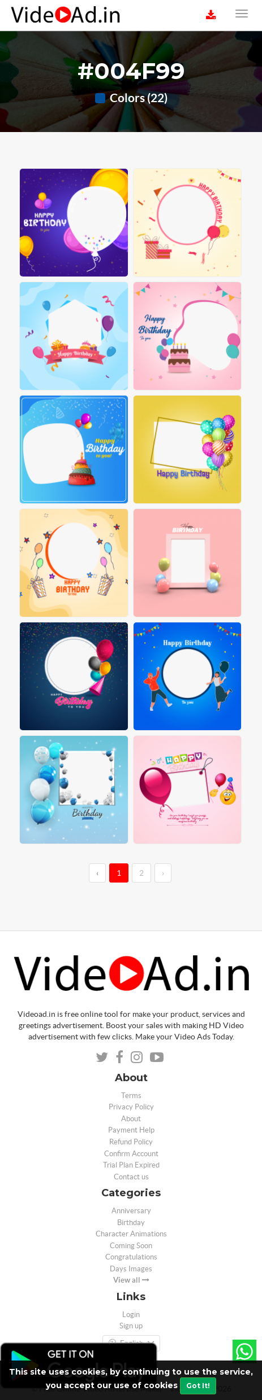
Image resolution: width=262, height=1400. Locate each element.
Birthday (131, 1222)
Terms (131, 1095)
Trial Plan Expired (131, 1165)
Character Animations (131, 1234)
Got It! (198, 1385)
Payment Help (131, 1130)
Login (131, 1314)
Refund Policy (131, 1142)
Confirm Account (131, 1153)
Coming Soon (131, 1245)
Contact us (131, 1177)
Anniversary (131, 1210)
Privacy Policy (131, 1107)
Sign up (131, 1326)
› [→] (163, 872)
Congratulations (131, 1257)
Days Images (131, 1269)
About (131, 1118)
